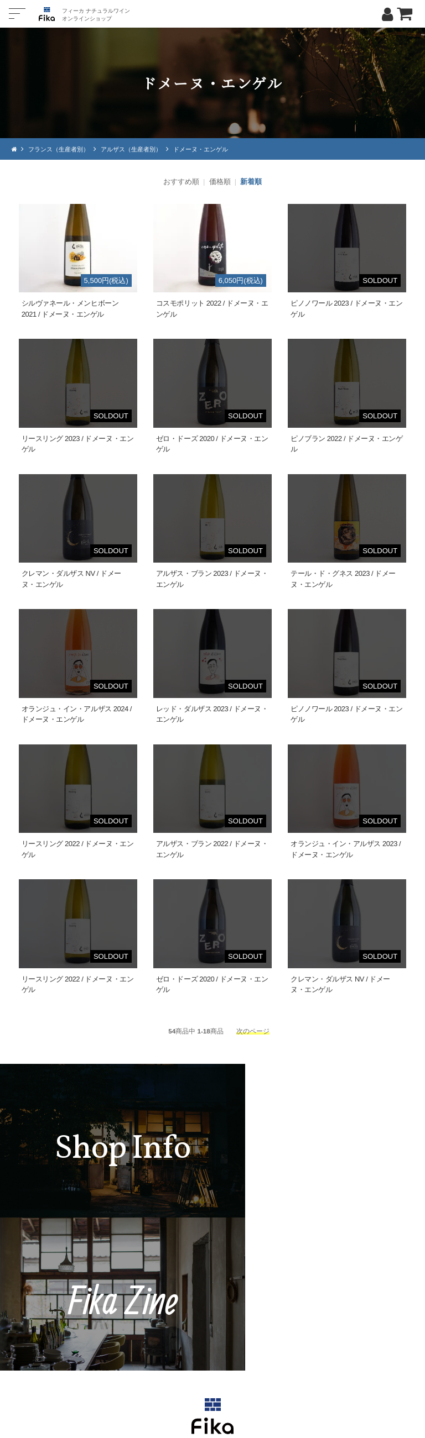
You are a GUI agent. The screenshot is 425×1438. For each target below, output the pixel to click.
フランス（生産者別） (62, 149)
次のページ (252, 1031)
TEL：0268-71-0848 (179, 1325)
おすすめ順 (181, 181)
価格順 (220, 181)
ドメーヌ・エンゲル (215, 149)
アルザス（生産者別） (140, 149)
